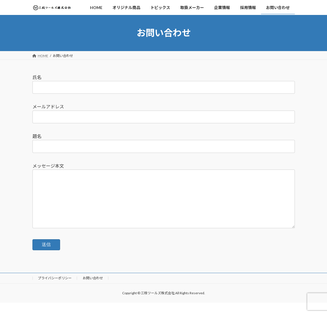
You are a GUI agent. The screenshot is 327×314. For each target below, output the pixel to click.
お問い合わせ (93, 289)
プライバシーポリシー (55, 289)
